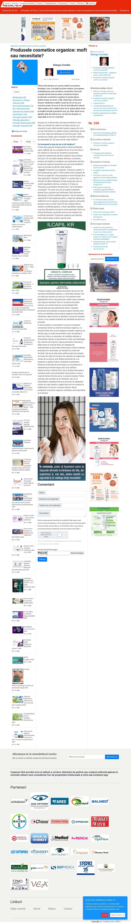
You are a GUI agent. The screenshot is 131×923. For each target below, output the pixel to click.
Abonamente (83, 3)
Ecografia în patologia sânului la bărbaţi (104, 171)
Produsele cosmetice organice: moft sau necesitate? (104, 144)
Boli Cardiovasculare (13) (23, 106)
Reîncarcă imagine (77, 553)
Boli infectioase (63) (21, 109)
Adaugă (42, 559)
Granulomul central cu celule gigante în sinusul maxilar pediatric (105, 176)
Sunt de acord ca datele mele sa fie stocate (54, 535)
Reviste (60, 3)
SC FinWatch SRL (107, 921)
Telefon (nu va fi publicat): (49, 505)
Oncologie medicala (100, 224)
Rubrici (52, 908)
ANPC (118, 921)
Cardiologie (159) (20, 114)
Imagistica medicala (100, 162)
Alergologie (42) (19, 97)
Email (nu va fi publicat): (49, 499)
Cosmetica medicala (39, 46)
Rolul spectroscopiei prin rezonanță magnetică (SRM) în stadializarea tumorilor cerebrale (104, 189)
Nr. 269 (28, 46)
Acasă (28, 3)
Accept (105, 915)
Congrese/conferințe (48, 3)
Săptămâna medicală (17, 46)
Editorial (95, 149)
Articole (35, 3)
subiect (109, 88)
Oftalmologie (97, 208)
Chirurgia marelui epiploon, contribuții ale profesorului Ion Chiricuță (103, 155)
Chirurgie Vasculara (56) (22, 126)
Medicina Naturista (100, 196)
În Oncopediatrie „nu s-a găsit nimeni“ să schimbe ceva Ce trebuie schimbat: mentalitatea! (105, 237)
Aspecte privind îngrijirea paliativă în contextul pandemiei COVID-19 (104, 134)
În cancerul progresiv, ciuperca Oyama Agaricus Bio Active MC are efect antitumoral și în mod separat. (105, 202)
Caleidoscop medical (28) (23, 111)
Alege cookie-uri (117, 915)
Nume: (41, 493)
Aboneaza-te (112, 259)
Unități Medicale (70, 3)
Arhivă (36, 908)
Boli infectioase (98, 129)
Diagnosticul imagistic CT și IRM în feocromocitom (105, 167)
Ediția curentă (17, 908)
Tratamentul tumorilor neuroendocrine (100, 248)
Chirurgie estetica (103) (22, 117)
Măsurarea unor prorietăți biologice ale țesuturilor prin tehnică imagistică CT (105, 182)
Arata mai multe (19, 131)
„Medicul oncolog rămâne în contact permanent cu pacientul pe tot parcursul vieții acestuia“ (105, 229)
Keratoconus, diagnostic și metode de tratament (105, 216)
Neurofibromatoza (99, 219)
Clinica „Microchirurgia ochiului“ (104, 212)
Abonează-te (112, 757)
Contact (93, 3)
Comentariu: (44, 513)
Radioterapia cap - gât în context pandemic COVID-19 (104, 243)
